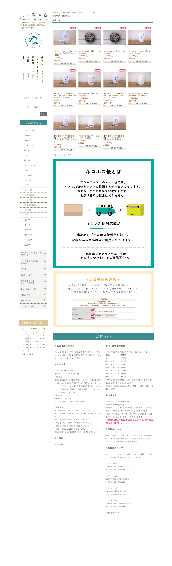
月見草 (27, 245)
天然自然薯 (25, 295)
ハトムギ (28, 175)
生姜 (26, 215)
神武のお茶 (25, 300)
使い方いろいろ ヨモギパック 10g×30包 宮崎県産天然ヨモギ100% (65, 53)
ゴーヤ (27, 225)
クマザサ (28, 230)
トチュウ (28, 185)
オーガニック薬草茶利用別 (29, 262)
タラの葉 (28, 210)
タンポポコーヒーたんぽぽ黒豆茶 (28, 282)
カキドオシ (29, 180)
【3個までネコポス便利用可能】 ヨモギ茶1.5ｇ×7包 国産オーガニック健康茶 (64, 95)
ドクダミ (28, 135)
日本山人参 (29, 145)
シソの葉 (28, 190)
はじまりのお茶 (27, 306)
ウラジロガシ (30, 195)
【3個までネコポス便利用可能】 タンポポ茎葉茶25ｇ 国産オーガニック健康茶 (114, 138)
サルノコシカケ (30, 165)
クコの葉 (28, 200)
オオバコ (28, 235)
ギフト (24, 269)
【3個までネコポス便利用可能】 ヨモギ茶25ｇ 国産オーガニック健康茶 (114, 95)
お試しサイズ (26, 275)
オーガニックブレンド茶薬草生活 (31, 254)
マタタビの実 (30, 205)
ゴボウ (27, 220)
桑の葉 (27, 160)
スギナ (27, 170)
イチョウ (28, 240)
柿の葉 (27, 150)
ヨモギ (27, 140)
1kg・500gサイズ (28, 289)
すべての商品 (30, 130)
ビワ (26, 155)
